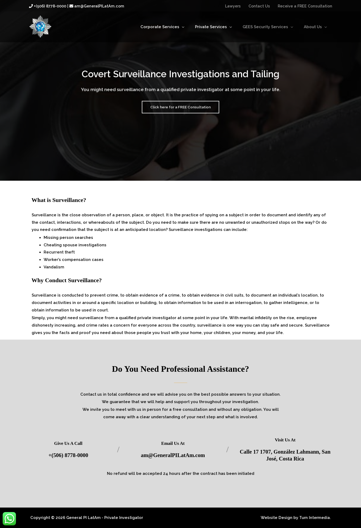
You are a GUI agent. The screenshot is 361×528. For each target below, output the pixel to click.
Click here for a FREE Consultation (180, 111)
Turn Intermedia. (314, 517)
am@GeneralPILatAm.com (172, 455)
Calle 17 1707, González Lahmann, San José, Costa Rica (285, 455)
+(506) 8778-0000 (68, 455)
